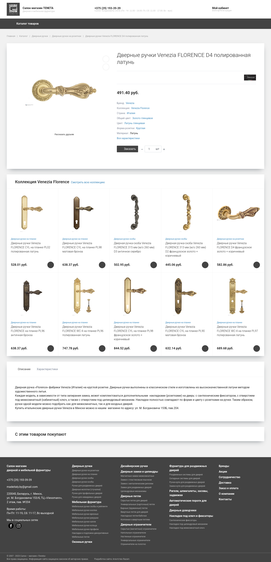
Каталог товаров (29, 24)
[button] (133, 8)
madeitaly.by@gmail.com (22, 486)
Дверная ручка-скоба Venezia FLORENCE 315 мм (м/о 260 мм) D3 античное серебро (134, 247)
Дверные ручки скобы (125, 239)
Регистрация (225, 10)
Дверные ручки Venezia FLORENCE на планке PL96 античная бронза (28, 331)
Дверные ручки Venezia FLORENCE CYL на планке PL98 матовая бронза (82, 247)
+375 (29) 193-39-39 (19, 480)
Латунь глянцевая (134, 123)
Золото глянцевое (142, 118)
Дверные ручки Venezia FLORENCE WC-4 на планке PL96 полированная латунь (82, 331)
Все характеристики (128, 138)
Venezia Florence (140, 108)
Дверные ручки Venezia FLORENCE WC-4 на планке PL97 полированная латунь (237, 331)
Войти (215, 10)
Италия (131, 113)
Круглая (140, 128)
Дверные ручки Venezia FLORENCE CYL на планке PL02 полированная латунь (30, 247)
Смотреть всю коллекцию (88, 182)
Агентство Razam (121, 559)
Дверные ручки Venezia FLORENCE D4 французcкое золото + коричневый (234, 247)
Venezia (130, 103)
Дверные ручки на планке (23, 239)
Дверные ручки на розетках (230, 239)
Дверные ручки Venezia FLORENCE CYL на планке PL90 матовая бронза (185, 331)
